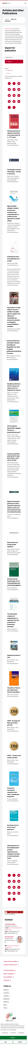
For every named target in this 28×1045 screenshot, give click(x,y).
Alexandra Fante (9, 936)
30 (14, 96)
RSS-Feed (6, 1002)
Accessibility (9, 977)
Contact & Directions (11, 964)
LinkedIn (6, 996)
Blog (5, 1004)
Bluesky (6, 990)
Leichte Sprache (10, 970)
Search (9, 61)
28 (19, 90)
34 (19, 102)
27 (14, 90)
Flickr (6, 1007)
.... (9, 107)
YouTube (6, 993)
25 (19, 84)
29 (9, 96)
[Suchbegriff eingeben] (14, 57)
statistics (13, 1032)
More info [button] (13, 1029)
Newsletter (6, 999)
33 (14, 102)
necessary (4, 1032)
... (14, 83)
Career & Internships (11, 961)
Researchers (8, 28)
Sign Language (9, 973)
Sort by (6, 68)
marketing (21, 1032)
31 (19, 96)
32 (9, 102)
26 (9, 90)
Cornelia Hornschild (10, 924)
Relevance (10, 70)
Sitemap (7, 980)
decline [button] (20, 1042)
